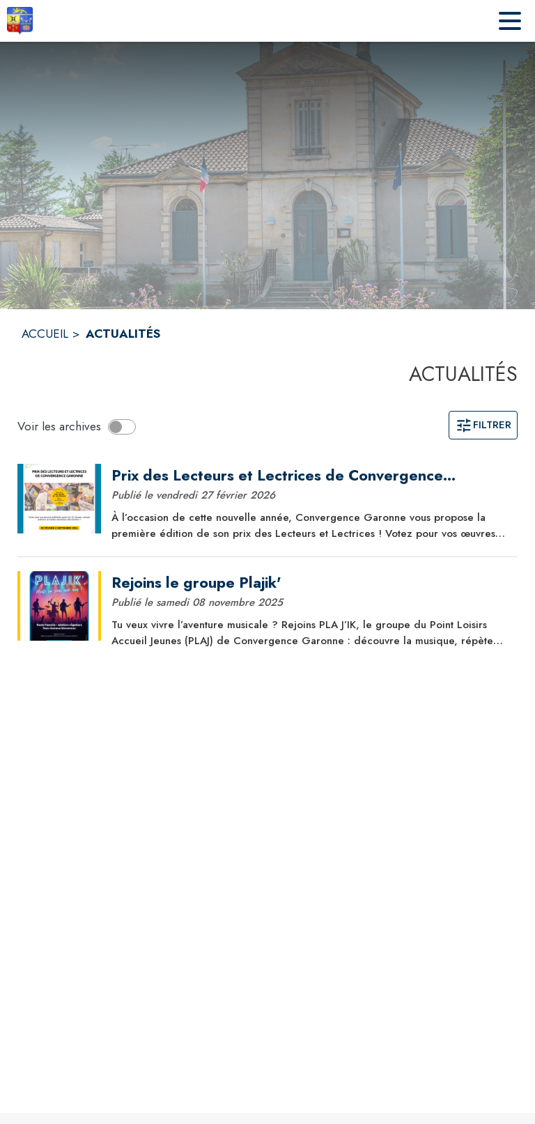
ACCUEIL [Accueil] (45, 333)
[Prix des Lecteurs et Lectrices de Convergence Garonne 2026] (309, 475)
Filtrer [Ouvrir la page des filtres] (483, 425)
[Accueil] (20, 21)
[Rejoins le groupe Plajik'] (309, 583)
